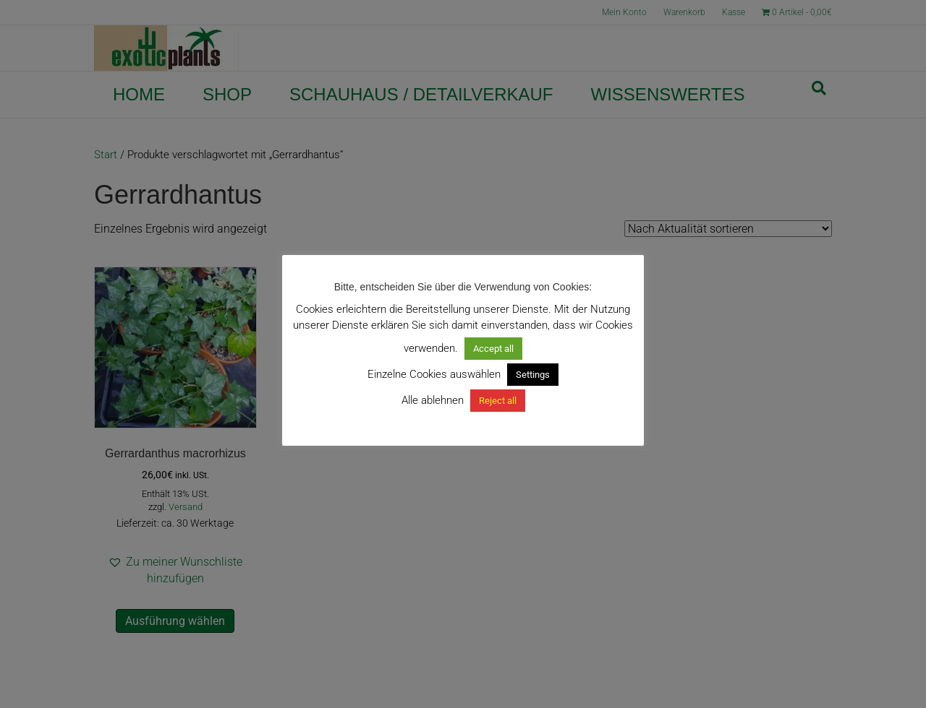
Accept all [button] (493, 348)
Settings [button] (533, 374)
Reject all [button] (498, 400)
